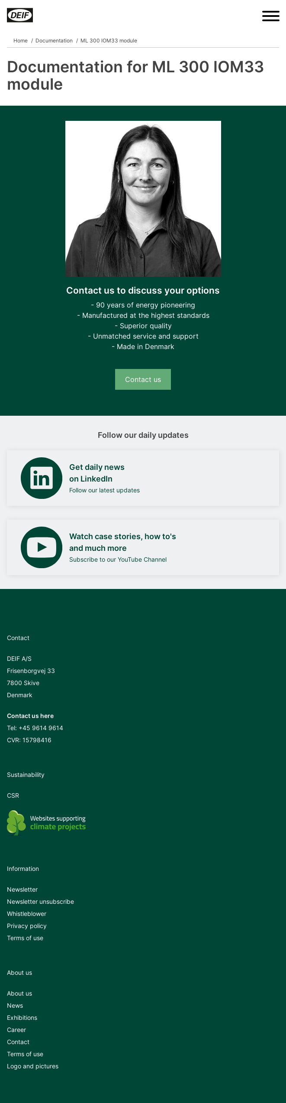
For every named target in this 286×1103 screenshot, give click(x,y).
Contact (18, 1041)
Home (20, 40)
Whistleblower (26, 913)
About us (19, 993)
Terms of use (25, 937)
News (15, 1005)
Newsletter (22, 889)
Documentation (54, 40)
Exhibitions (22, 1017)
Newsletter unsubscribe (40, 901)
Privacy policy (27, 925)
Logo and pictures (32, 1066)
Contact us (143, 379)
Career (16, 1029)
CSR (13, 795)
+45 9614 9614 (41, 727)
